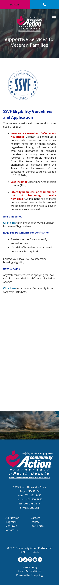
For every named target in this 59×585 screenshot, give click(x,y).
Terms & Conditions (29, 571)
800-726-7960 (34, 499)
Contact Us (11, 530)
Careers (35, 518)
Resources (11, 526)
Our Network (12, 518)
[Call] (44, 5)
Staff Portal (37, 526)
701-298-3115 (32, 503)
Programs (11, 522)
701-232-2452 (33, 495)
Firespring (37, 575)
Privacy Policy (29, 567)
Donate (14, 4)
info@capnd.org (29, 507)
